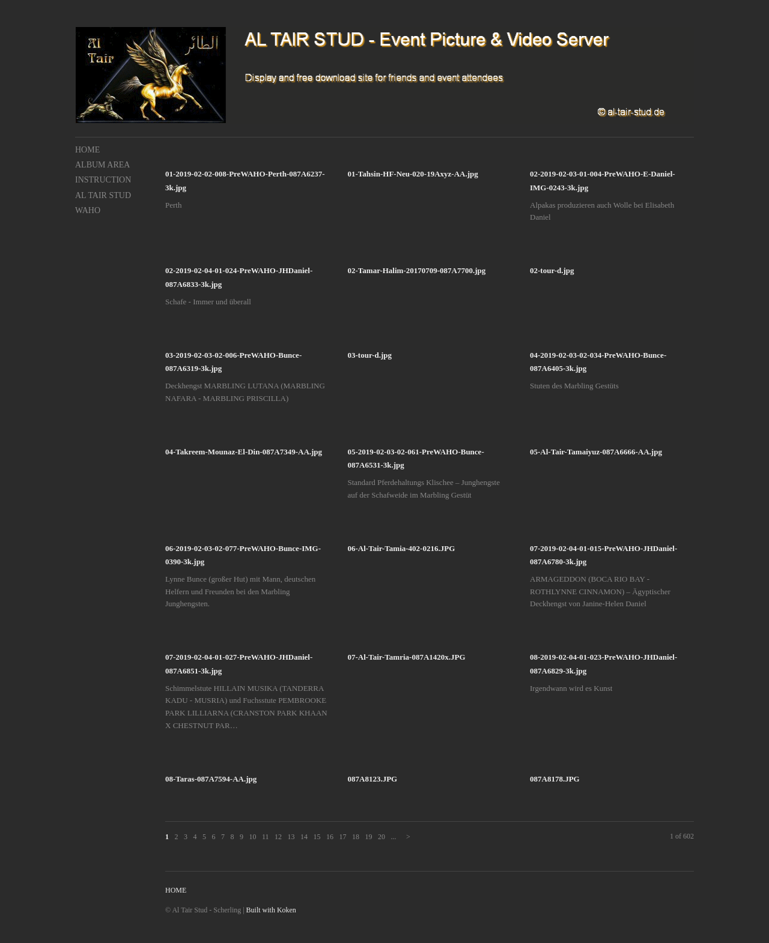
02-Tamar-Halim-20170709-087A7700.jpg (417, 270)
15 (316, 837)
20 (381, 837)
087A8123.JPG (373, 778)
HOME (87, 149)
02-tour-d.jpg (552, 270)
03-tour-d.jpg (370, 355)
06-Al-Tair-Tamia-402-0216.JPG (401, 548)
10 (253, 837)
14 (304, 837)
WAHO (87, 210)
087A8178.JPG (555, 778)
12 (278, 837)
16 (329, 837)
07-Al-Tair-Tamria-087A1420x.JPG (407, 656)
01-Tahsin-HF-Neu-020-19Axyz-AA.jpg (413, 173)
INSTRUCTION (103, 179)
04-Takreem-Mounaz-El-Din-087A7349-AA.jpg (243, 451)
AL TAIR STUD (103, 195)
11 (265, 837)
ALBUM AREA (102, 164)
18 (355, 837)
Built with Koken (271, 910)
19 (368, 837)
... (393, 837)
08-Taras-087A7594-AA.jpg (211, 778)
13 (291, 837)
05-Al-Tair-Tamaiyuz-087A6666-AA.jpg (596, 451)
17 (342, 837)
